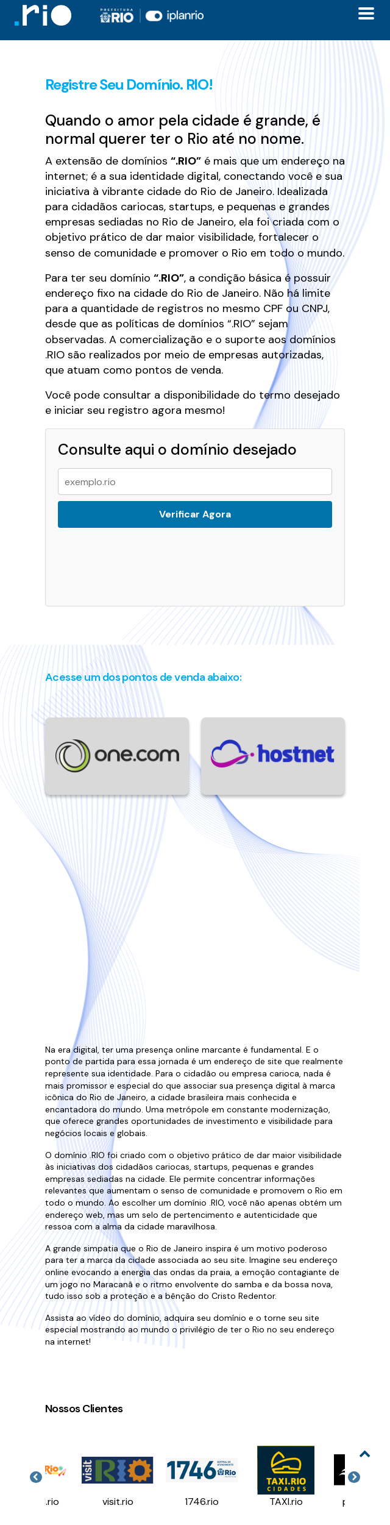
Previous (36, 1477)
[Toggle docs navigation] (366, 13)
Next (354, 1477)
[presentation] (146, 559)
